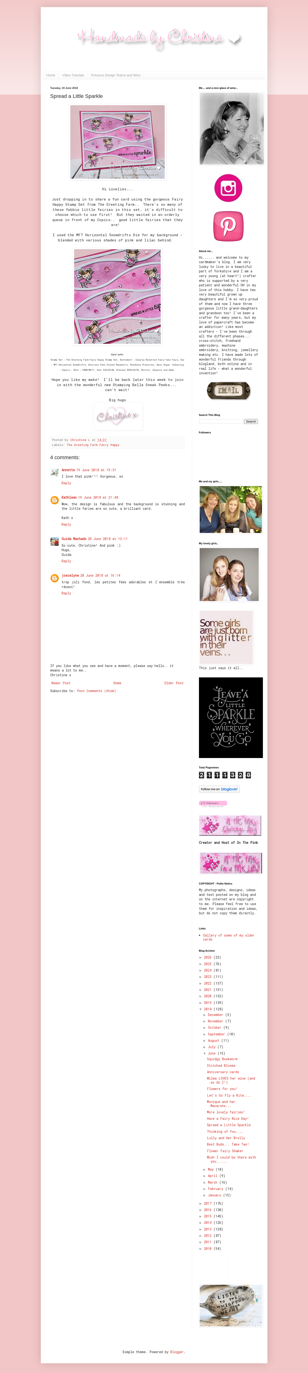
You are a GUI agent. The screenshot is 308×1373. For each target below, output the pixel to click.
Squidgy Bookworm (222, 1059)
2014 (208, 1222)
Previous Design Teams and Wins (115, 75)
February (216, 1188)
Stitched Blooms (221, 1065)
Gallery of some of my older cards (229, 937)
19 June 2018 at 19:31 (96, 470)
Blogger (177, 1352)
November (216, 1021)
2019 (208, 1002)
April (213, 1175)
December (216, 1014)
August (214, 1040)
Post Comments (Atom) (96, 691)
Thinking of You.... (225, 1131)
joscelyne (70, 575)
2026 (208, 957)
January (215, 1195)
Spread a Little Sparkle (229, 1125)
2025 (208, 964)
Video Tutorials (73, 75)
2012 (208, 1235)
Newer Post (61, 683)
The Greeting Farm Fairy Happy (93, 445)
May (211, 1169)
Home (50, 75)
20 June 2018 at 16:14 (100, 575)
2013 (208, 1229)
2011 (208, 1242)
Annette (68, 470)
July (212, 1047)
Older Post (174, 683)
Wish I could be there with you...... (231, 1159)
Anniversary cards (223, 1072)
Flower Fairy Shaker (225, 1151)
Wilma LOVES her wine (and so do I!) (231, 1080)
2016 (208, 1209)
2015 (208, 1216)
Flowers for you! (222, 1088)
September (217, 1034)
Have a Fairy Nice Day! (228, 1118)
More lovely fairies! (226, 1112)
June (212, 1053)
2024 (208, 970)
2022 (208, 983)
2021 (208, 989)
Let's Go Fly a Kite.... (229, 1095)
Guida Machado (74, 538)
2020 (208, 996)
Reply (66, 483)
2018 (208, 1009)
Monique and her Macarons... (221, 1103)
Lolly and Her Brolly (226, 1138)
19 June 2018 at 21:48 (98, 497)
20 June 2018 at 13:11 (108, 538)
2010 (208, 1248)
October (215, 1027)
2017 (208, 1203)
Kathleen (69, 497)
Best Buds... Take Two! (228, 1144)
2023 (208, 976)
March (213, 1182)
